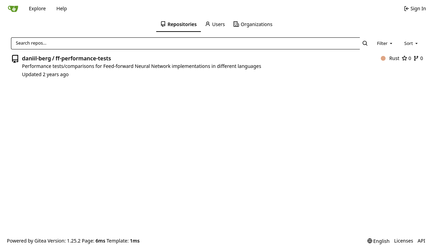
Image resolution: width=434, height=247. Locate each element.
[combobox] (385, 43)
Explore (37, 8)
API (421, 240)
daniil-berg (36, 58)
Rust (390, 58)
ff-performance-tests (83, 58)
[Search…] (365, 43)
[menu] (378, 241)
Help (61, 8)
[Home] (13, 8)
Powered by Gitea (26, 240)
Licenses (403, 240)
